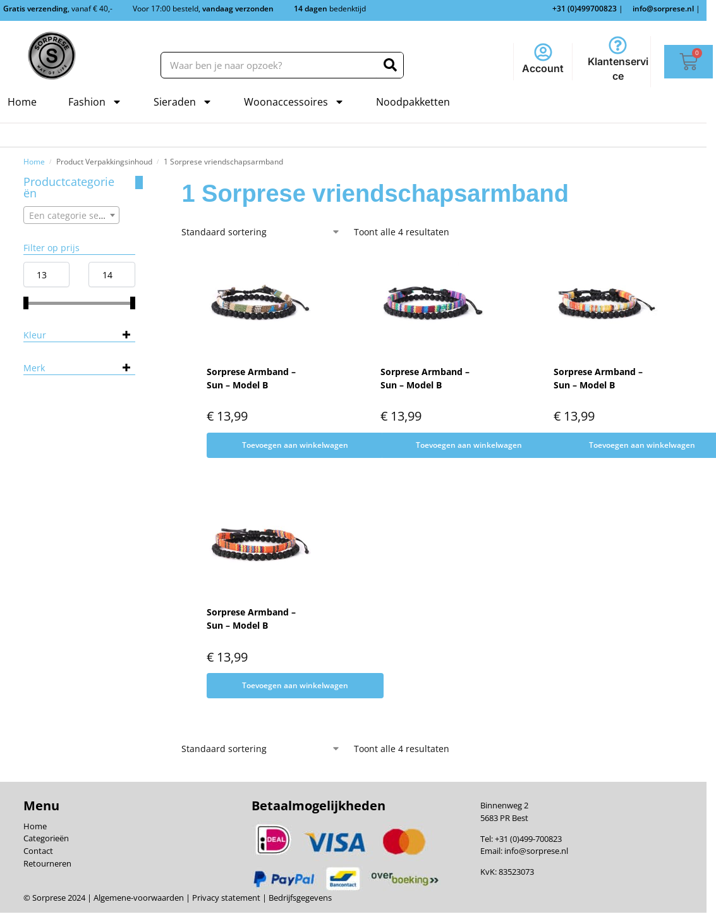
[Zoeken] (390, 65)
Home (22, 102)
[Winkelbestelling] (261, 231)
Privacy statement (225, 897)
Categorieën (46, 838)
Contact (38, 850)
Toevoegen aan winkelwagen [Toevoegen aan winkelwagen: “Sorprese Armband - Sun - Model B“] (295, 445)
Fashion (95, 101)
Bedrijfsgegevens (299, 897)
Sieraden (183, 101)
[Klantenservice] (618, 45)
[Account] (543, 52)
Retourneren (47, 863)
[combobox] (71, 215)
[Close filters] (139, 182)
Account (543, 68)
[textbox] (71, 216)
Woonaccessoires (294, 101)
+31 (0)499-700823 (528, 838)
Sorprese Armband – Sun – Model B (251, 378)
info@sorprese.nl (536, 850)
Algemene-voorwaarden (139, 897)
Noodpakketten (413, 102)
